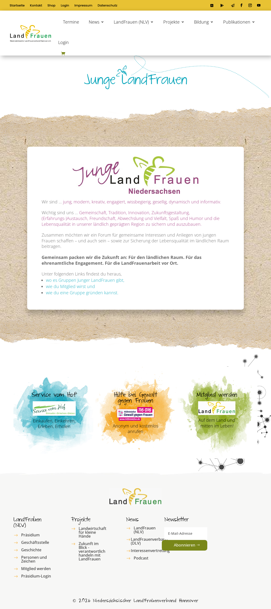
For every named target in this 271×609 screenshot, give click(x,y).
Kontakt (36, 6)
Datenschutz (107, 6)
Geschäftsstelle (35, 542)
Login (65, 6)
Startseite (17, 6)
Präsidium (30, 535)
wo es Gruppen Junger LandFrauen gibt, (85, 280)
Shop (51, 6)
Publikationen (236, 22)
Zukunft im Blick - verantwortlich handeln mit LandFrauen (92, 551)
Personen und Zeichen (34, 559)
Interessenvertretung (150, 550)
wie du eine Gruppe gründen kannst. (82, 292)
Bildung (201, 22)
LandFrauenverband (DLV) (149, 541)
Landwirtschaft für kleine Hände (92, 532)
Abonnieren (184, 545)
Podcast (141, 558)
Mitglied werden (36, 568)
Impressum (83, 6)
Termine (71, 22)
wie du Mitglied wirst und (70, 286)
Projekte (171, 22)
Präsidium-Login (36, 576)
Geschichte (31, 549)
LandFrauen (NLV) (131, 22)
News (94, 22)
